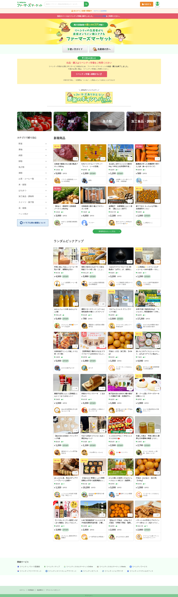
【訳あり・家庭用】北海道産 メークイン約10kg (65, 218)
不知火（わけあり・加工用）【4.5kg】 (147, 490)
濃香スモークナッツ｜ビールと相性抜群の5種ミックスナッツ (93, 321)
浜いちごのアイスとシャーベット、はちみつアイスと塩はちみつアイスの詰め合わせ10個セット (148, 366)
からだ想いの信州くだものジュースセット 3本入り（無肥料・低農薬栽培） (120, 491)
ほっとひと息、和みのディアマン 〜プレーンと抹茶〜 (66, 490)
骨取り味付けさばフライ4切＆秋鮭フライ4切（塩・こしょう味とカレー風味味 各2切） (92, 280)
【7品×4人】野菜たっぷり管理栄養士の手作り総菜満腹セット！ (92, 491)
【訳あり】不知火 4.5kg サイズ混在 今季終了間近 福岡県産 (120, 533)
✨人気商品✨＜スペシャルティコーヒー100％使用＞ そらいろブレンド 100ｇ (147, 280)
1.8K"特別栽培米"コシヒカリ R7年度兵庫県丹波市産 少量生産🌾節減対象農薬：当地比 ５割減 (93, 534)
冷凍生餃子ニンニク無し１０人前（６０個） (66, 363)
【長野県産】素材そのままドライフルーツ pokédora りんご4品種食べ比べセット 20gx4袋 (93, 364)
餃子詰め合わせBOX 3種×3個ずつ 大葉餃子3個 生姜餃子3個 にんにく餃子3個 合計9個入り (121, 406)
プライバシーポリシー (53, 590)
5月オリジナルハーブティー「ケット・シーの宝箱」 (91, 176)
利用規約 (31, 590)
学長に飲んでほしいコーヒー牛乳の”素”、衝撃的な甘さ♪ (66, 279)
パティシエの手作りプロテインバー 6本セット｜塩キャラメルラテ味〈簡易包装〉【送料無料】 (147, 534)
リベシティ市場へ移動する (89, 74)
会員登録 (104, 11)
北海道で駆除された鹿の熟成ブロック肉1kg (66, 176)
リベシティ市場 (100, 16)
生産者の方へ (104, 49)
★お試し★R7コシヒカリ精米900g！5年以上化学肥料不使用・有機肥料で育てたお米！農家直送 (120, 178)
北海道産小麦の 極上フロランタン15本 (92, 218)
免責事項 (40, 590)
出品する (146, 4)
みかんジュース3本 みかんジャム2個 (65, 321)
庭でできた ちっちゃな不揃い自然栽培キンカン (147, 218)
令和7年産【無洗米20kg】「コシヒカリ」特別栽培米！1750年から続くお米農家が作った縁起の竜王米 (148, 323)
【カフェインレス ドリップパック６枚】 (120, 321)
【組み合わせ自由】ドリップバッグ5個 (66, 448)
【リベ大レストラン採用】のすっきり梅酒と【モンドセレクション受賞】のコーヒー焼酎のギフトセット (66, 534)
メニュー (157, 4)
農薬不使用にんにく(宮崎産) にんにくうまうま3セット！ (66, 405)
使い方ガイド (76, 49)
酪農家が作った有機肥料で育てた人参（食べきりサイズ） (147, 176)
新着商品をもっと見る (107, 242)
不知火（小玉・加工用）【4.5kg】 (120, 363)
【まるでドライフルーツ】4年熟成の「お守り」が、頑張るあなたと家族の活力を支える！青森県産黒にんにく (120, 281)
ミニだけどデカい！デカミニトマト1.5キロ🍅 (120, 448)
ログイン (96, 11)
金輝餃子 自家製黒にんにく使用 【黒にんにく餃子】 (120, 218)
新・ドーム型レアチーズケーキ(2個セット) (147, 405)
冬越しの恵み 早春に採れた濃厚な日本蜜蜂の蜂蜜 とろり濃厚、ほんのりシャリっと (147, 449)
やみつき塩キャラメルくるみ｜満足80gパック (93, 448)
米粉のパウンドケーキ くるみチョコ (93, 405)
